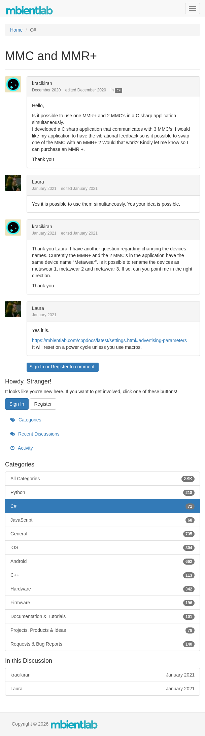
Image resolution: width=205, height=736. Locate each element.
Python (102, 492)
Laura (38, 182)
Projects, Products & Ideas (102, 630)
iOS (102, 547)
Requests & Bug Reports (102, 644)
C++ (102, 575)
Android (102, 561)
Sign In (36, 366)
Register (59, 366)
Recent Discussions (35, 434)
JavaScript (102, 520)
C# (119, 90)
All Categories (102, 478)
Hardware (102, 588)
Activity (21, 448)
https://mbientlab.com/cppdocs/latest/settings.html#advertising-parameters (109, 340)
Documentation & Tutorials (102, 616)
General (102, 533)
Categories (25, 419)
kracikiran (42, 83)
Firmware (102, 602)
